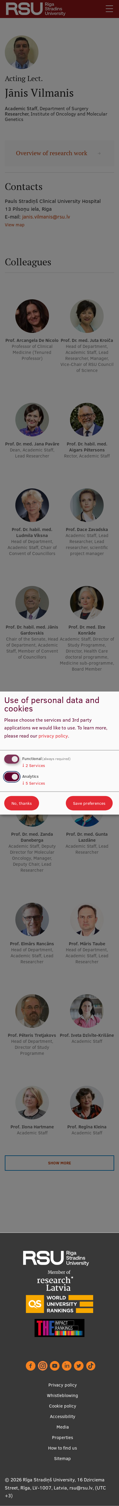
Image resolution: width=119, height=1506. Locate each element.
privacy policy (53, 735)
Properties (62, 1437)
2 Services (33, 765)
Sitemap (62, 1458)
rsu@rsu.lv (81, 1487)
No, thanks (21, 803)
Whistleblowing (62, 1395)
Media (62, 1427)
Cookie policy (62, 1406)
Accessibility (62, 1416)
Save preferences (89, 803)
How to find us (62, 1448)
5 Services (33, 783)
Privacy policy (62, 1385)
